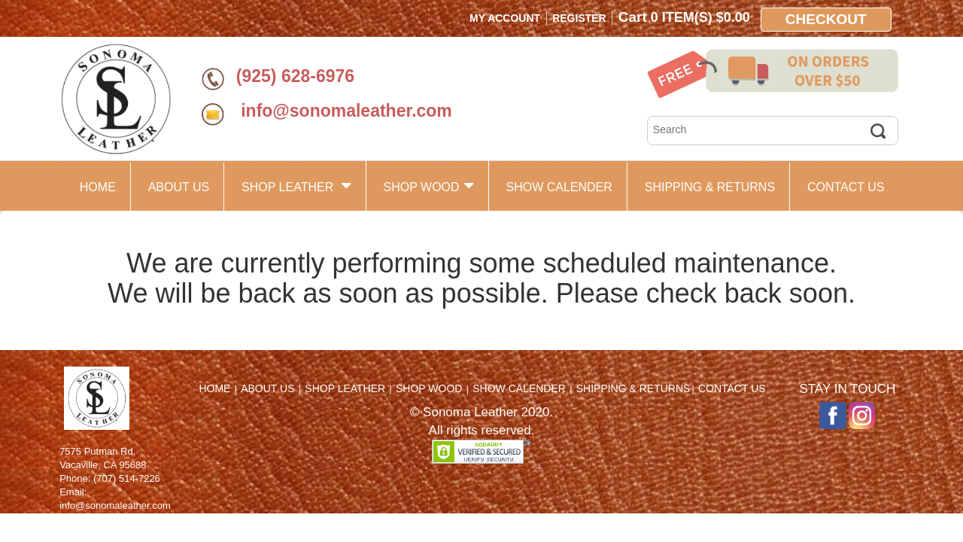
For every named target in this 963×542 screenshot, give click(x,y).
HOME (98, 187)
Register (579, 18)
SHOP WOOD (429, 185)
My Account (504, 18)
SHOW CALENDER (559, 187)
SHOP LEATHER (296, 185)
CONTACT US (846, 187)
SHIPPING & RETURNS (710, 187)
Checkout (826, 19)
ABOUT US (179, 187)
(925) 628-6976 (295, 76)
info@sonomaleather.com (344, 110)
